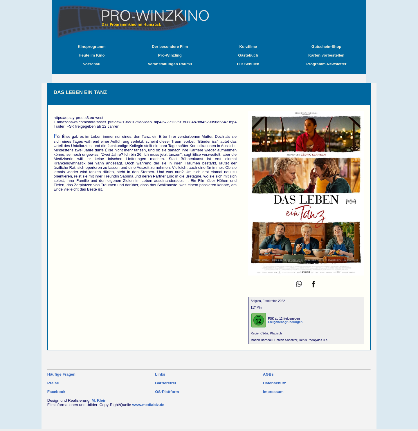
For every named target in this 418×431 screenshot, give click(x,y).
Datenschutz (274, 383)
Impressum (273, 392)
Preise (53, 383)
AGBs (268, 374)
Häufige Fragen (61, 374)
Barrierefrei (165, 383)
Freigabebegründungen (285, 322)
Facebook (56, 392)
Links (160, 374)
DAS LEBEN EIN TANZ (80, 92)
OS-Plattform (167, 392)
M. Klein (98, 400)
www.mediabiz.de (148, 405)
